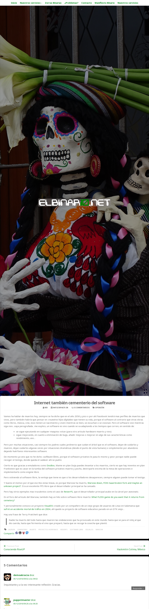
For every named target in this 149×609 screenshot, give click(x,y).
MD (46, 407)
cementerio (22, 529)
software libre (76, 529)
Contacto (86, 2)
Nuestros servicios (30, 2)
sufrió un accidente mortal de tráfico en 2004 (27, 509)
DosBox (51, 465)
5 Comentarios (82, 407)
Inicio (14, 2)
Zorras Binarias (53, 2)
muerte (33, 529)
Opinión (99, 407)
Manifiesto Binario (105, 2)
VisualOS (48, 505)
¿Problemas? (71, 2)
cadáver (11, 529)
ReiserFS (68, 491)
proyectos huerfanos (48, 529)
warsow (99, 529)
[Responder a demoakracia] (138, 588)
